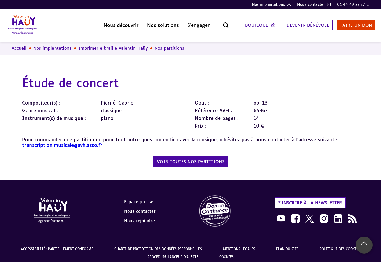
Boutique (251, 23)
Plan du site (287, 245)
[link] (215, 208)
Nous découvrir (116, 23)
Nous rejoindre (139, 217)
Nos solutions (158, 23)
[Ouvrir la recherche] (220, 23)
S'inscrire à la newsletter (310, 199)
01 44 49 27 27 (351, 4)
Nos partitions (169, 45)
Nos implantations (268, 4)
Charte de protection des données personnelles (158, 245)
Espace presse (138, 198)
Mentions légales (239, 245)
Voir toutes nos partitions (190, 158)
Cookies (226, 253)
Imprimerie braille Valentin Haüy (113, 45)
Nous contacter (311, 4)
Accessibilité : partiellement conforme (57, 245)
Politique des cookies (340, 245)
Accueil (19, 45)
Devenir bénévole (303, 23)
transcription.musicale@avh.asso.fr (62, 141)
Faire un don (351, 23)
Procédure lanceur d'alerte (173, 253)
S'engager (193, 23)
